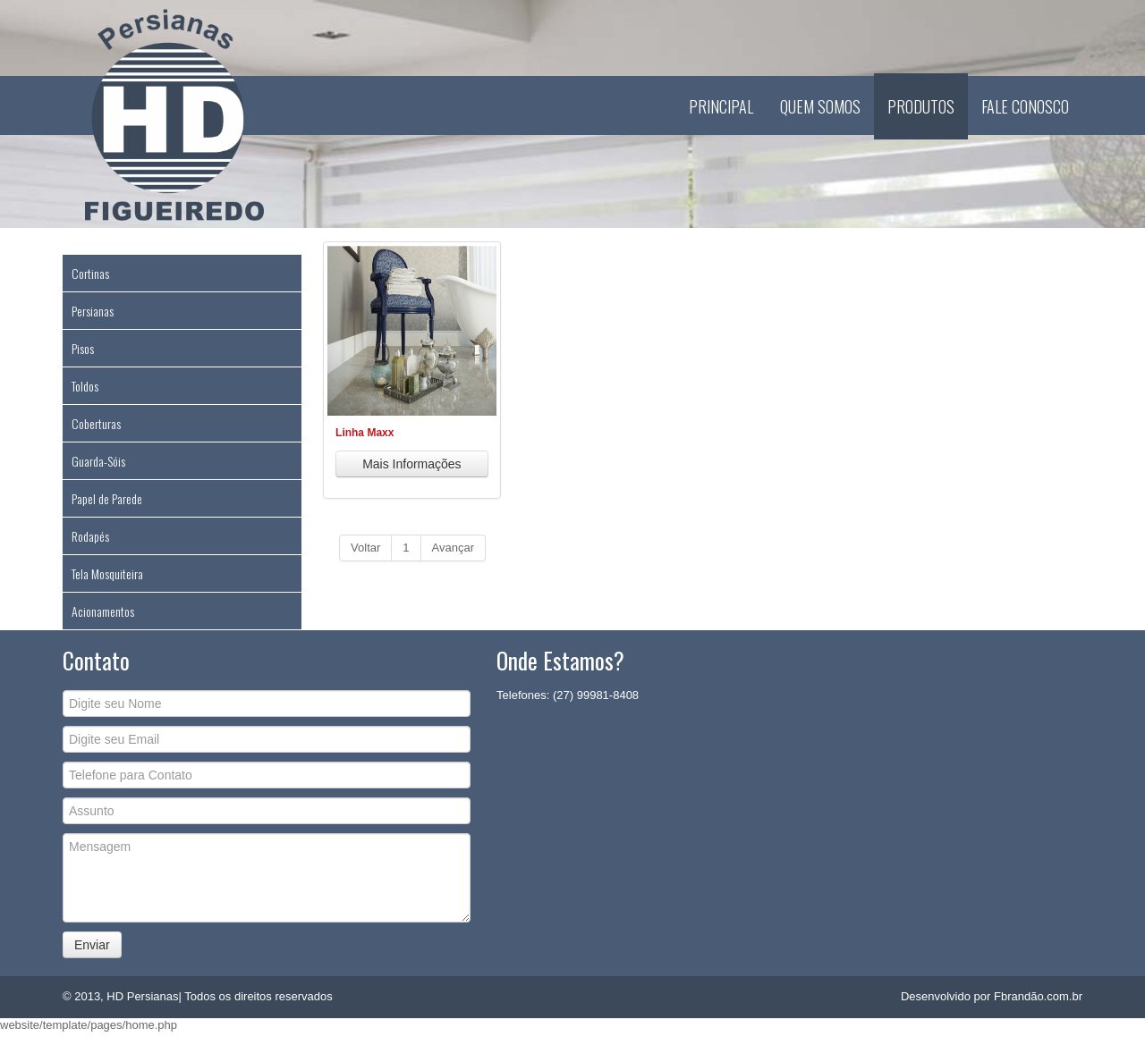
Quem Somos (820, 106)
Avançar (453, 547)
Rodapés (90, 536)
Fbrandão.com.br (1038, 996)
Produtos (920, 106)
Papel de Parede (107, 498)
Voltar (365, 547)
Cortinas (90, 273)
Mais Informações (411, 464)
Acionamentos (103, 611)
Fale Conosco (1025, 106)
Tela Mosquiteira (107, 573)
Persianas (93, 310)
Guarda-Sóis (98, 460)
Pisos (83, 348)
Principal (721, 106)
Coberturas (96, 423)
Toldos (85, 385)
